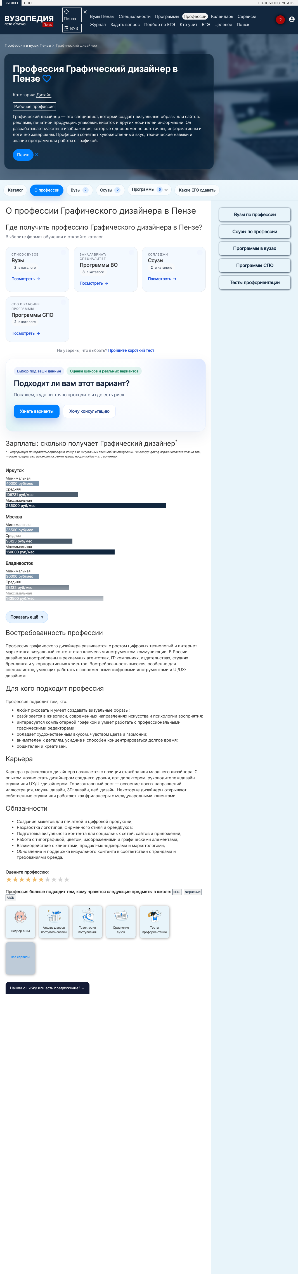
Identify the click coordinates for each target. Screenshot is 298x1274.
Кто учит (188, 24)
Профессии (195, 16)
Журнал (98, 24)
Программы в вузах (254, 249)
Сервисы (247, 16)
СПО (28, 3)
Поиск (243, 24)
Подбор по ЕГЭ (159, 24)
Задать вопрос (125, 24)
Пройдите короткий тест (131, 350)
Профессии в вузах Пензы (28, 45)
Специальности (135, 16)
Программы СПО (254, 266)
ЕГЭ (206, 24)
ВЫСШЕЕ (11, 3)
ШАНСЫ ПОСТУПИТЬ (276, 3)
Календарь (222, 16)
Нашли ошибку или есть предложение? (45, 988)
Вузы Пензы (102, 16)
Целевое (223, 24)
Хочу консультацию (89, 411)
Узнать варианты (36, 411)
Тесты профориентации (255, 283)
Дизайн (43, 94)
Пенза (23, 154)
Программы (167, 16)
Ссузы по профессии (254, 232)
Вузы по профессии (255, 215)
